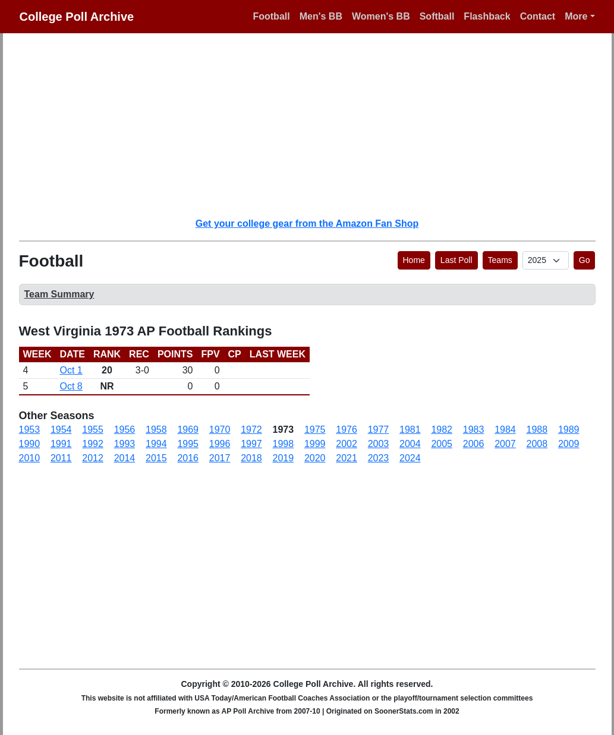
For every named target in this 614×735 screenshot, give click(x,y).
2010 (29, 458)
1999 (315, 444)
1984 (505, 429)
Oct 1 (71, 370)
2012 (92, 458)
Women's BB (381, 16)
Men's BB (321, 16)
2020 (315, 458)
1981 (410, 429)
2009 (569, 444)
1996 (220, 444)
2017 (220, 458)
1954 (61, 429)
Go (584, 260)
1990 (29, 444)
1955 (92, 429)
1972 (251, 429)
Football (271, 16)
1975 (315, 429)
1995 (188, 444)
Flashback (487, 16)
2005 (441, 444)
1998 (283, 444)
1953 (29, 429)
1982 (441, 429)
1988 (537, 429)
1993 (125, 444)
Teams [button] (500, 260)
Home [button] (414, 260)
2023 (378, 458)
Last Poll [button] (456, 260)
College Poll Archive (77, 16)
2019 (283, 458)
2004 (410, 444)
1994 (156, 444)
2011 (61, 458)
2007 (505, 444)
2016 (188, 458)
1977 (378, 429)
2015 (156, 458)
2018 (251, 458)
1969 (188, 429)
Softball (437, 16)
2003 (378, 444)
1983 (473, 429)
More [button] (576, 16)
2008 (537, 444)
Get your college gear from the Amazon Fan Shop (307, 223)
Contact (538, 16)
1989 (569, 429)
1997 (251, 444)
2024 (410, 458)
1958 (156, 429)
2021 (346, 458)
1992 (92, 444)
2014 (125, 458)
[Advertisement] (314, 125)
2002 (346, 444)
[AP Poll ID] (545, 260)
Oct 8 (71, 386)
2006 (473, 444)
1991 (61, 444)
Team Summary (59, 294)
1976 (346, 429)
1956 (125, 429)
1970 (220, 429)
